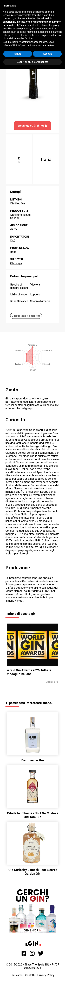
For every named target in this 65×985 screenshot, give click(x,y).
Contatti (30, 975)
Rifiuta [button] (17, 53)
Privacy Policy (45, 975)
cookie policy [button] (52, 25)
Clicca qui (16, 263)
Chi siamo (17, 975)
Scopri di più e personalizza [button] (32, 62)
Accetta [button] (47, 53)
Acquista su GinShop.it (32, 125)
